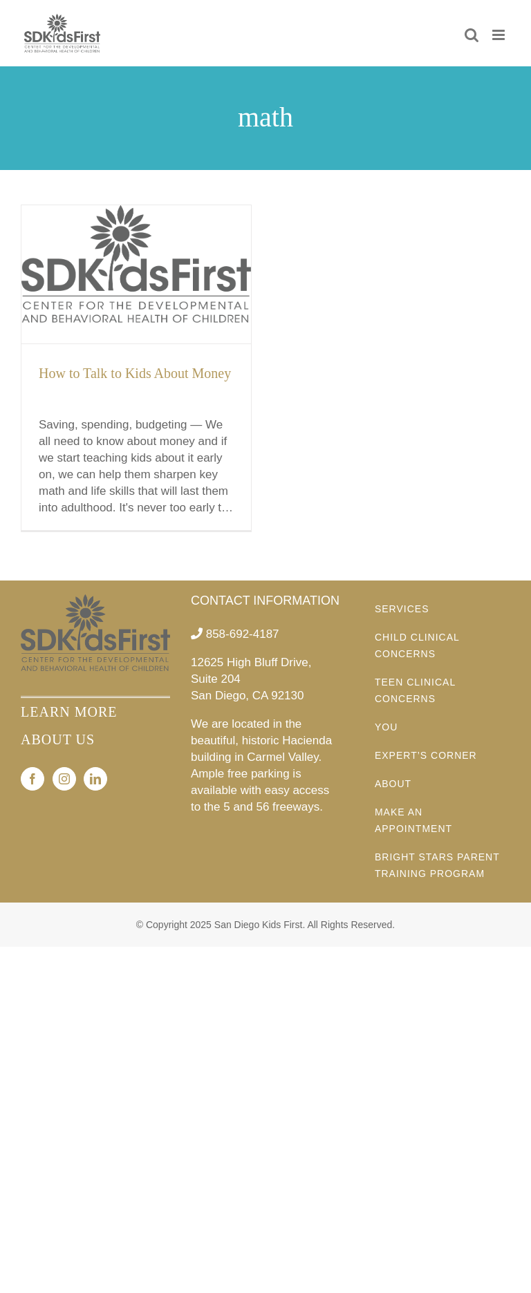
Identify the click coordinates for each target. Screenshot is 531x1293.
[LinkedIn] (95, 779)
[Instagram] (64, 779)
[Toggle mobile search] (471, 35)
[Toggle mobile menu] (499, 35)
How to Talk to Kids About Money (135, 373)
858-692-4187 (242, 634)
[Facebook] (32, 779)
